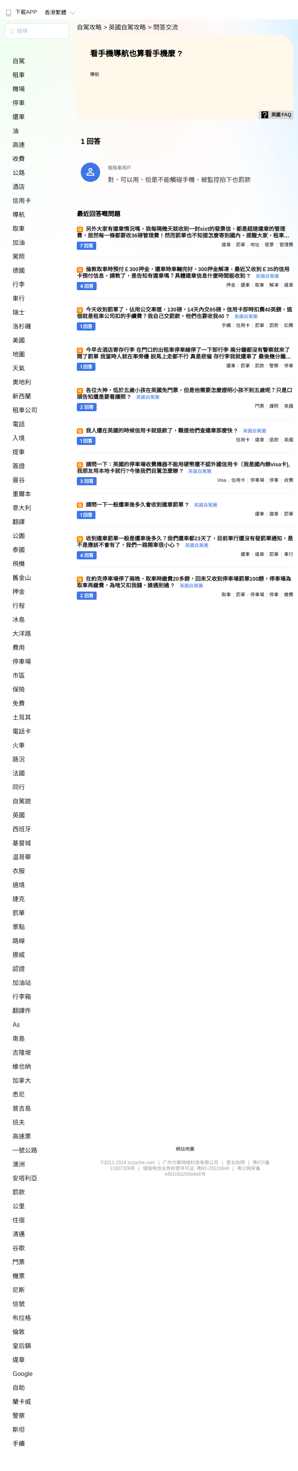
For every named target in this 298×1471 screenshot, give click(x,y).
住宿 (18, 1220)
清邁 (18, 1234)
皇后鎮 (21, 1346)
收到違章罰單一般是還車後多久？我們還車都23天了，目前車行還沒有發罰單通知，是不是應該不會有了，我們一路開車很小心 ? (185, 541)
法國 (18, 773)
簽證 (18, 466)
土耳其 (21, 717)
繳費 (288, 594)
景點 (18, 927)
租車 (18, 75)
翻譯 (18, 522)
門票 (18, 1262)
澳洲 (18, 1164)
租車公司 (24, 410)
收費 (18, 159)
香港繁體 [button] (61, 12)
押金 (18, 591)
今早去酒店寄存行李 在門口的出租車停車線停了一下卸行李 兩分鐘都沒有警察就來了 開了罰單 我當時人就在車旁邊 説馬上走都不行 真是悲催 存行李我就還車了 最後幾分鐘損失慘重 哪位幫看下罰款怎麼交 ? (184, 356)
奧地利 (21, 382)
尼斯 (18, 1290)
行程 (18, 605)
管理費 (286, 244)
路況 (18, 759)
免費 (18, 703)
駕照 (18, 256)
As (16, 1024)
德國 (18, 270)
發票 (269, 244)
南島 (18, 1038)
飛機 (18, 564)
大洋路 (21, 633)
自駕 (18, 61)
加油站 (21, 983)
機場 (18, 89)
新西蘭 (21, 396)
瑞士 (18, 312)
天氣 (18, 368)
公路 (18, 173)
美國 (18, 340)
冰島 (18, 619)
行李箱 (21, 996)
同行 (18, 787)
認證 (18, 969)
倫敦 (18, 1332)
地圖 (18, 354)
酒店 (18, 186)
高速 (18, 145)
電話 (18, 424)
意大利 (21, 508)
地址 (255, 244)
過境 (18, 885)
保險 (18, 689)
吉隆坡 (21, 1052)
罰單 (18, 913)
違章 (18, 1360)
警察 (18, 1415)
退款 (274, 440)
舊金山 (21, 578)
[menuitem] (20, 9)
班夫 (18, 1122)
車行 (18, 298)
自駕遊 (21, 801)
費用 (18, 647)
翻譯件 (21, 1010)
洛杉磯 (21, 326)
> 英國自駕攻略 (126, 27)
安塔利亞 (24, 1178)
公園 (18, 536)
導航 (18, 214)
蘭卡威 (21, 1401)
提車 (18, 452)
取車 (18, 228)
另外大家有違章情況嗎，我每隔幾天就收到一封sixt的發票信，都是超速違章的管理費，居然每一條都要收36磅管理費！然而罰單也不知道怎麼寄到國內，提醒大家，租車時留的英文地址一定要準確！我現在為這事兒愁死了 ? (183, 235)
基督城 (21, 843)
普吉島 (21, 1108)
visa (221, 480)
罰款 (18, 1192)
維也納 (21, 1066)
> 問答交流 (163, 27)
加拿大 (21, 1080)
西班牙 (21, 829)
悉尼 (18, 1094)
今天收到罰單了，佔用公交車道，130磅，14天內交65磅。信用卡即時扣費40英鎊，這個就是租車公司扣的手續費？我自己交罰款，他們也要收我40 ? (184, 312)
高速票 (21, 1136)
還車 (18, 117)
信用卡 (21, 200)
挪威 (18, 955)
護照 (274, 406)
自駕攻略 (90, 27)
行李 (18, 284)
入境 (18, 438)
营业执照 (235, 1162)
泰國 (18, 550)
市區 (18, 675)
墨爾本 (21, 494)
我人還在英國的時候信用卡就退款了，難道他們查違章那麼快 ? (176, 430)
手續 (18, 1443)
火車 (18, 745)
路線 (18, 941)
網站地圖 (185, 1149)
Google (22, 1374)
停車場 (21, 661)
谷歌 (18, 1248)
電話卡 (21, 731)
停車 (18, 103)
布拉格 (21, 1318)
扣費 (288, 325)
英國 (18, 815)
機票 (18, 1276)
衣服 (18, 871)
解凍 (274, 285)
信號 (18, 1304)
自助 (18, 1387)
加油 (18, 242)
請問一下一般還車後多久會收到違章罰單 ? (151, 505)
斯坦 (18, 1429)
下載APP (20, 12)
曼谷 (18, 480)
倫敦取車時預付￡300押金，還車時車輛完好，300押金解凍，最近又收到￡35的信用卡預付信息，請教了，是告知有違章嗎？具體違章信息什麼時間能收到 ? (183, 272)
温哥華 (21, 857)
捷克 (18, 899)
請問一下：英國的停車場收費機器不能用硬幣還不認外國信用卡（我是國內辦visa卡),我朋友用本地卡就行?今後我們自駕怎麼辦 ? (183, 467)
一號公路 (24, 1150)
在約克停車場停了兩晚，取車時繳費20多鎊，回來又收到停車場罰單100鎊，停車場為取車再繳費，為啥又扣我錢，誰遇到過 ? (184, 582)
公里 (18, 1206)
